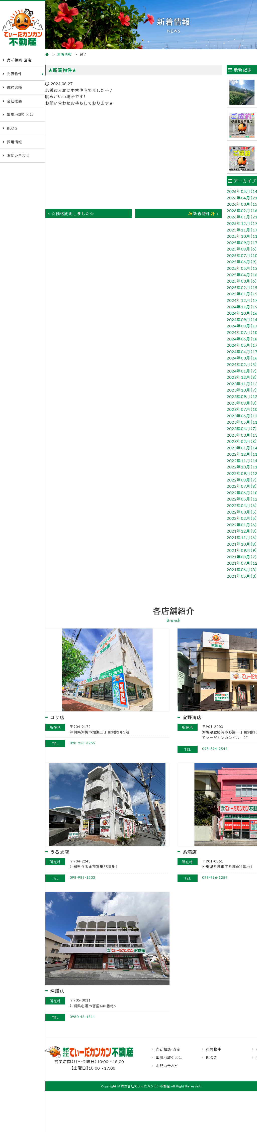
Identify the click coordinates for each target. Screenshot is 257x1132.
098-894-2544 (215, 748)
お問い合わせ (18, 155)
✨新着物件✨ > (203, 213)
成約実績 (14, 87)
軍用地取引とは (20, 114)
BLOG (12, 128)
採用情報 (14, 141)
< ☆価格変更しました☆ (71, 213)
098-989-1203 (82, 877)
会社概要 (14, 100)
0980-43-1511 (82, 1016)
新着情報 (64, 54)
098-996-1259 (215, 877)
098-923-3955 (82, 742)
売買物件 (14, 73)
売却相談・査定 (19, 59)
